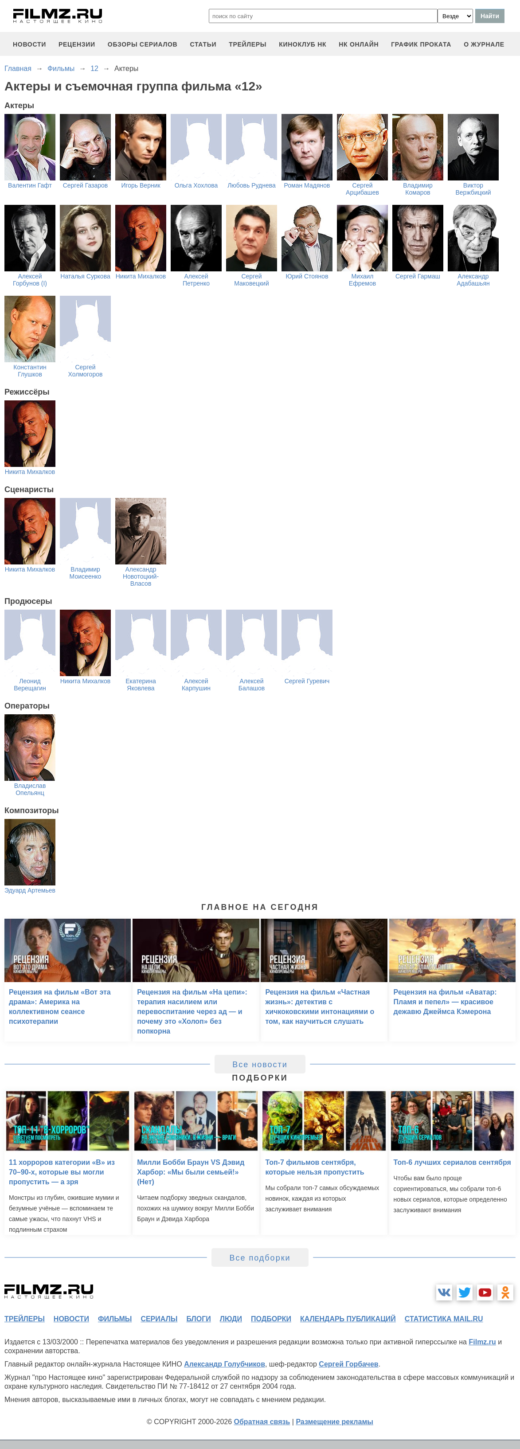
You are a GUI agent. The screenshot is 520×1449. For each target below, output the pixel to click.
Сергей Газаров (85, 185)
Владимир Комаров (418, 189)
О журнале (484, 44)
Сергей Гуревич (307, 681)
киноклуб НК (302, 44)
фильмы (115, 1319)
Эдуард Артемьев (29, 890)
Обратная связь (262, 1422)
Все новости (260, 1064)
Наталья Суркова (85, 276)
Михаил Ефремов (362, 280)
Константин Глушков (29, 371)
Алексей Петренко (196, 280)
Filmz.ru (482, 1342)
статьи (203, 44)
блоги (198, 1319)
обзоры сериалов (143, 44)
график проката (421, 44)
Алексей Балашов (251, 685)
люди (231, 1319)
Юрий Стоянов (306, 276)
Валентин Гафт (30, 185)
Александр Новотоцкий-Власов (141, 576)
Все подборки (259, 1257)
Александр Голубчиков (224, 1364)
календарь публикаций (348, 1319)
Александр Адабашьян (473, 280)
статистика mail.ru (444, 1319)
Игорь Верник (140, 185)
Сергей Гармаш (417, 276)
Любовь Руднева (251, 185)
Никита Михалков (141, 276)
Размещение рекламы (334, 1422)
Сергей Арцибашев (362, 189)
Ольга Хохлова (196, 185)
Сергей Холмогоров (85, 371)
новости (29, 44)
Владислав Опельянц (30, 789)
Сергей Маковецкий (251, 280)
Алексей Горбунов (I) (30, 280)
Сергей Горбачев (348, 1364)
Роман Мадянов (307, 185)
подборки (271, 1319)
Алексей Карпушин (196, 685)
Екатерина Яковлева (140, 685)
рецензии (77, 44)
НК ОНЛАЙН (359, 44)
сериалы (159, 1319)
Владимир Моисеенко (86, 573)
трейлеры (247, 44)
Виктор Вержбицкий (473, 189)
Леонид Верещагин (30, 685)
